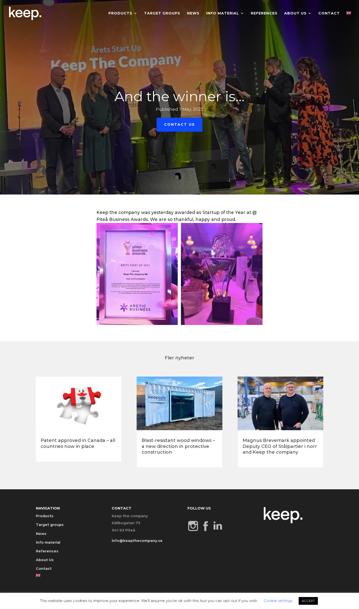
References (264, 13)
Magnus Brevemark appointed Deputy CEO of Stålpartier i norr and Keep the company (280, 446)
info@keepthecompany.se (137, 540)
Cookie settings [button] (278, 600)
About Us (295, 13)
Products (120, 13)
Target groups (162, 13)
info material (222, 13)
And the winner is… (179, 97)
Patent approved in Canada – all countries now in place (78, 443)
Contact (329, 13)
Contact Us (179, 125)
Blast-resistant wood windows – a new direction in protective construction (178, 446)
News (193, 13)
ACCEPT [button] (308, 601)
